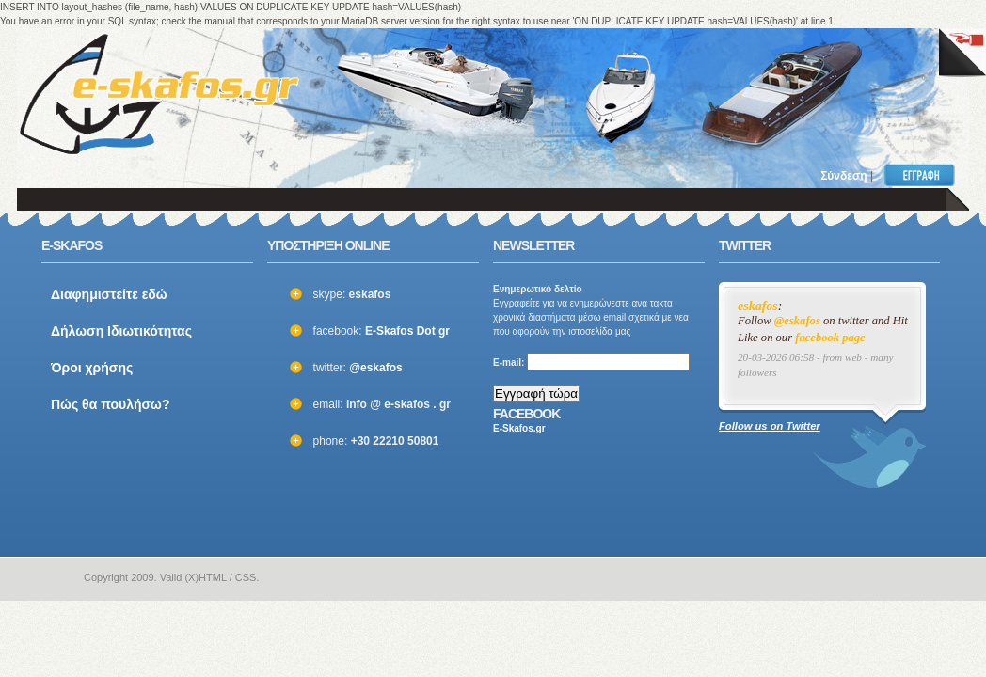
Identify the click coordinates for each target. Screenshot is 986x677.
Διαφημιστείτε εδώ (109, 294)
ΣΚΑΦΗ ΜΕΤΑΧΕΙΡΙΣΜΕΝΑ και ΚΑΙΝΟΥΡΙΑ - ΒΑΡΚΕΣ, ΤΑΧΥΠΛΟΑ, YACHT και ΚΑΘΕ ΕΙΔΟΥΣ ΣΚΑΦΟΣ (158, 94)
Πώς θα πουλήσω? (110, 404)
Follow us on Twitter (769, 426)
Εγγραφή (923, 175)
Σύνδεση (843, 175)
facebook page (830, 337)
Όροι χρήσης (92, 367)
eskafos (758, 306)
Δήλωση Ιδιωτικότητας (121, 330)
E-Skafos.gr (519, 428)
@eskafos (375, 367)
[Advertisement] (702, 84)
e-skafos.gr (53, 578)
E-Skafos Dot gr (407, 331)
